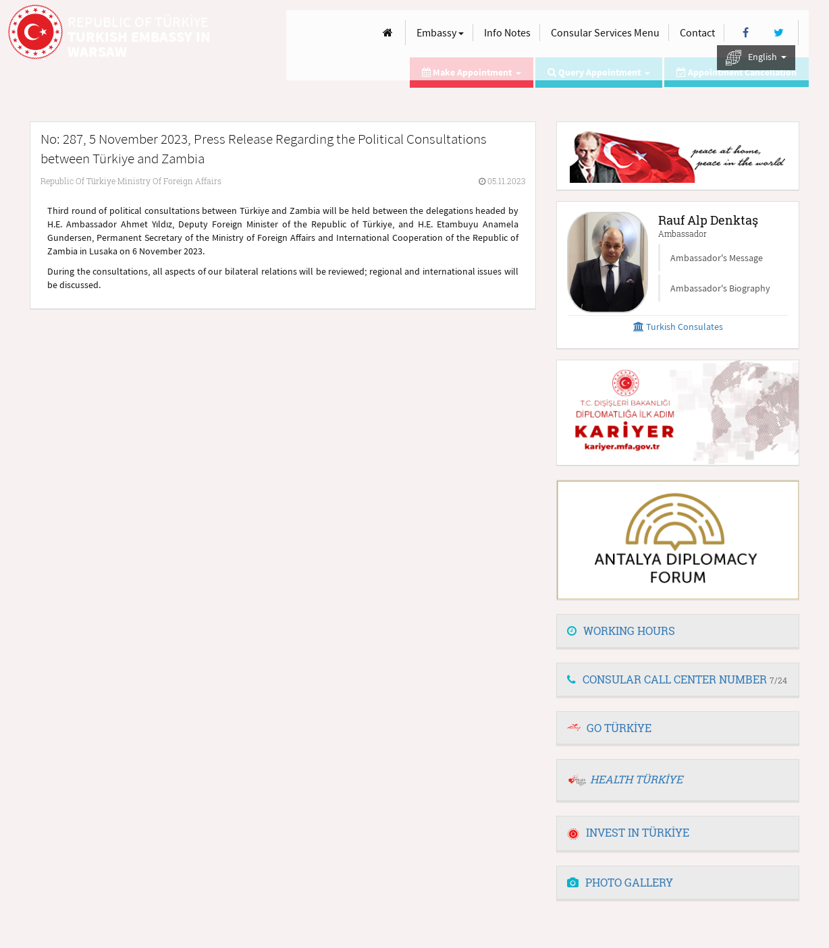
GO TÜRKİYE (619, 728)
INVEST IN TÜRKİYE (628, 832)
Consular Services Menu (605, 32)
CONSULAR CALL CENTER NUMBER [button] (677, 679)
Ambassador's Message (716, 258)
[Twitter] (779, 32)
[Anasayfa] (388, 32)
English (756, 57)
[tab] (678, 631)
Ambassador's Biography (720, 288)
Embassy (440, 32)
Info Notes (507, 32)
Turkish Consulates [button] (678, 326)
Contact (697, 32)
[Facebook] (745, 32)
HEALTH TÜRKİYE (636, 779)
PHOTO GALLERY (620, 882)
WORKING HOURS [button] (621, 630)
